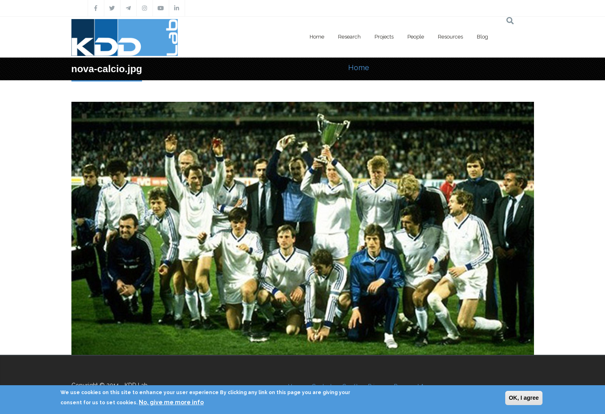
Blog (482, 37)
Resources (450, 37)
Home (317, 37)
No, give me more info (171, 402)
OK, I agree (524, 398)
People (415, 37)
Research (349, 37)
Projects (384, 37)
